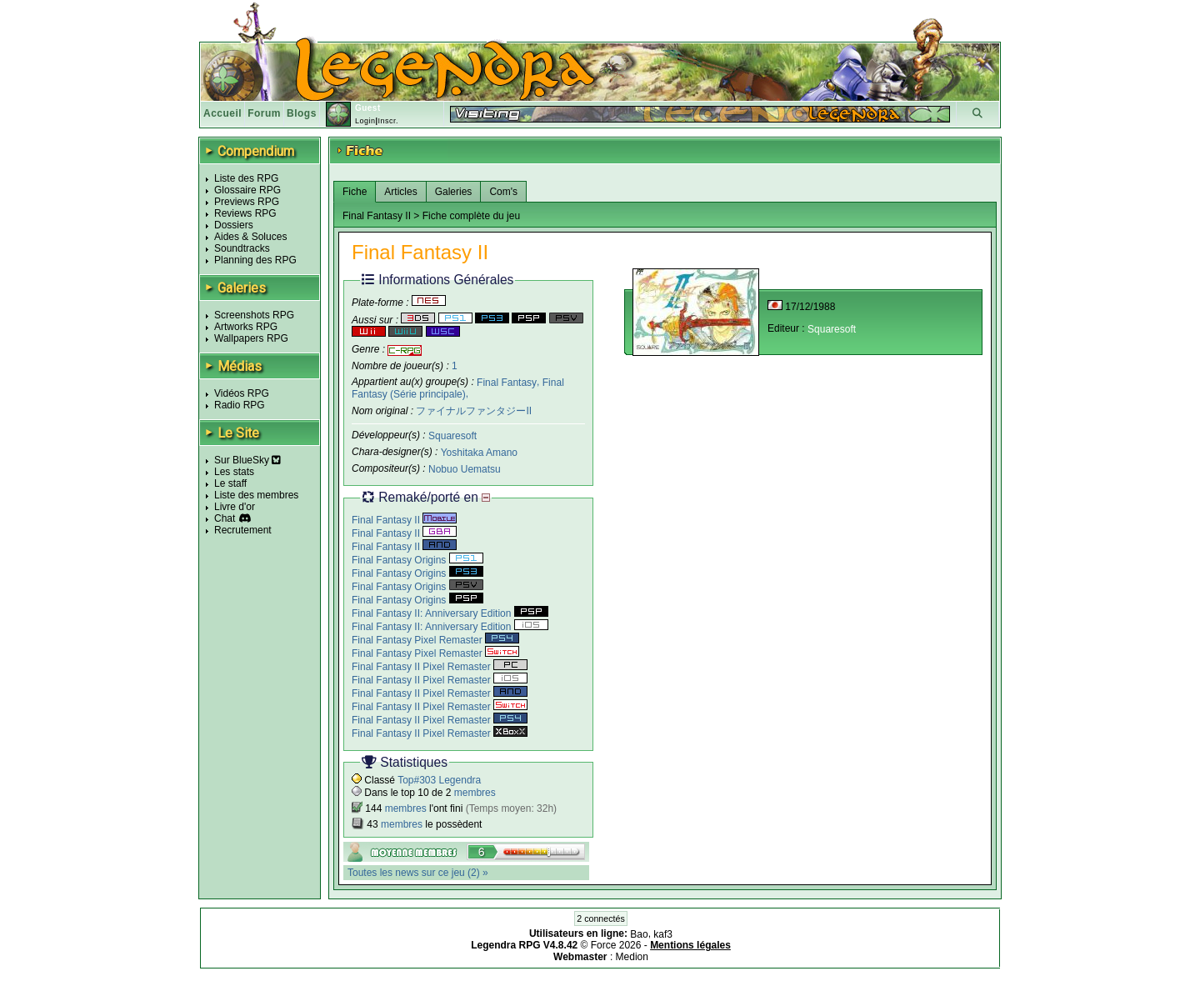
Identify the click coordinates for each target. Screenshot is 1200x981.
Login (365, 121)
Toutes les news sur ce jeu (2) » (418, 872)
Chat (224, 518)
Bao (639, 933)
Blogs (302, 113)
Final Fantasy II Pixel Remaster (440, 667)
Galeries (453, 192)
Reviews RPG (245, 213)
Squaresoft (452, 436)
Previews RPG (246, 202)
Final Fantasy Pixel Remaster (435, 640)
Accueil (222, 113)
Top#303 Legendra (439, 780)
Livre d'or (234, 507)
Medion (632, 957)
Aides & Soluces (250, 237)
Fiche (354, 192)
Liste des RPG (246, 178)
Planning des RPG (255, 260)
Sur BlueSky (247, 460)
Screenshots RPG (254, 315)
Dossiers (233, 225)
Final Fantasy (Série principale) (458, 388)
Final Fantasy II (404, 520)
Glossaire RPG (247, 190)
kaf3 (662, 933)
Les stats (234, 472)
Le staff (230, 483)
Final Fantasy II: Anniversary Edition (450, 613)
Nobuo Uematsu (464, 469)
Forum (264, 113)
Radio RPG (239, 405)
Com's (503, 192)
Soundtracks (242, 248)
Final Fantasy (507, 382)
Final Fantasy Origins (417, 560)
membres (475, 792)
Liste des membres (256, 495)
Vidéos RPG (241, 393)
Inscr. (388, 121)
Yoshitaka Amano (479, 452)
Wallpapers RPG (251, 338)
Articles (400, 192)
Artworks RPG (246, 327)
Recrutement (243, 530)
